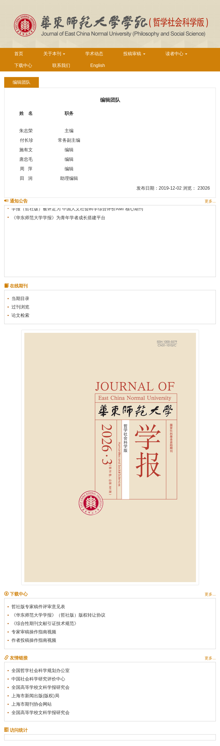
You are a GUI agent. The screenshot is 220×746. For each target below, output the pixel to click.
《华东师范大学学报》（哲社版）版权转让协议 (58, 615)
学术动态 (94, 53)
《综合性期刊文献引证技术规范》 (45, 623)
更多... (210, 201)
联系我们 (61, 65)
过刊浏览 (20, 307)
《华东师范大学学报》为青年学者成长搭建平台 (58, 218)
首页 (18, 53)
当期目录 (20, 298)
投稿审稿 (134, 53)
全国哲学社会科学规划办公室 (40, 670)
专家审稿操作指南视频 (33, 631)
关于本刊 (54, 53)
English (97, 65)
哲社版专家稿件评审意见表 (38, 606)
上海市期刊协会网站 (31, 704)
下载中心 (23, 65)
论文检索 (20, 315)
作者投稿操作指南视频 (33, 640)
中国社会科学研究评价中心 (38, 679)
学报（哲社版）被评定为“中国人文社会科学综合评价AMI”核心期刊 (77, 209)
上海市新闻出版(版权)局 (35, 695)
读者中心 (176, 53)
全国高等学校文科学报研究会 (40, 687)
